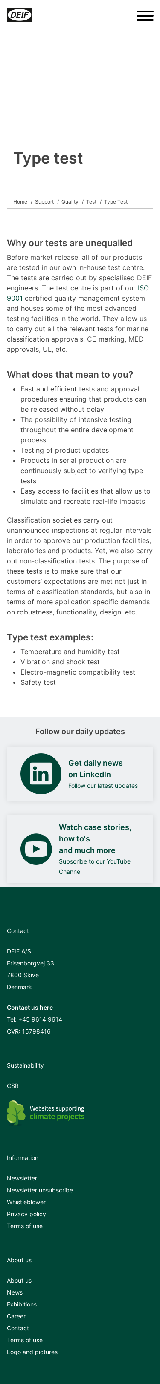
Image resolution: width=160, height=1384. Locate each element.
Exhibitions (22, 1304)
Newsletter (22, 1178)
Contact (18, 1328)
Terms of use (25, 1225)
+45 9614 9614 (40, 1019)
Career (16, 1316)
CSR (13, 1085)
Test (91, 201)
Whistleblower (26, 1202)
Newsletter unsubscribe (40, 1190)
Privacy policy (26, 1213)
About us (19, 1280)
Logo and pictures (32, 1351)
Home (20, 201)
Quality (70, 201)
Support (44, 201)
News (15, 1292)
